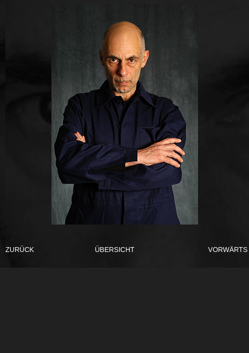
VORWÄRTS (228, 249)
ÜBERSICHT (114, 249)
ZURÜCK (19, 249)
